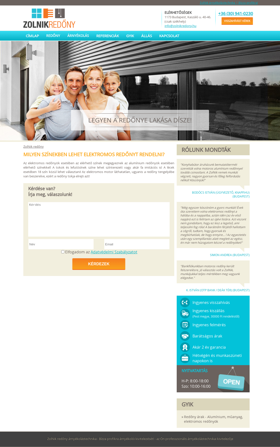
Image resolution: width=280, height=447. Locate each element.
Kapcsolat (169, 35)
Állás (146, 35)
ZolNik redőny (33, 146)
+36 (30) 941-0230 (235, 13)
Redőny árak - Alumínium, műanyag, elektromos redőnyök (213, 419)
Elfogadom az (101, 252)
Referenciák (107, 35)
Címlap (32, 35)
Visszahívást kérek (237, 21)
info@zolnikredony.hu (180, 26)
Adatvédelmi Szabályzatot (114, 252)
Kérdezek (98, 264)
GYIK (130, 35)
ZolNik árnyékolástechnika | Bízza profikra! (229, 3)
